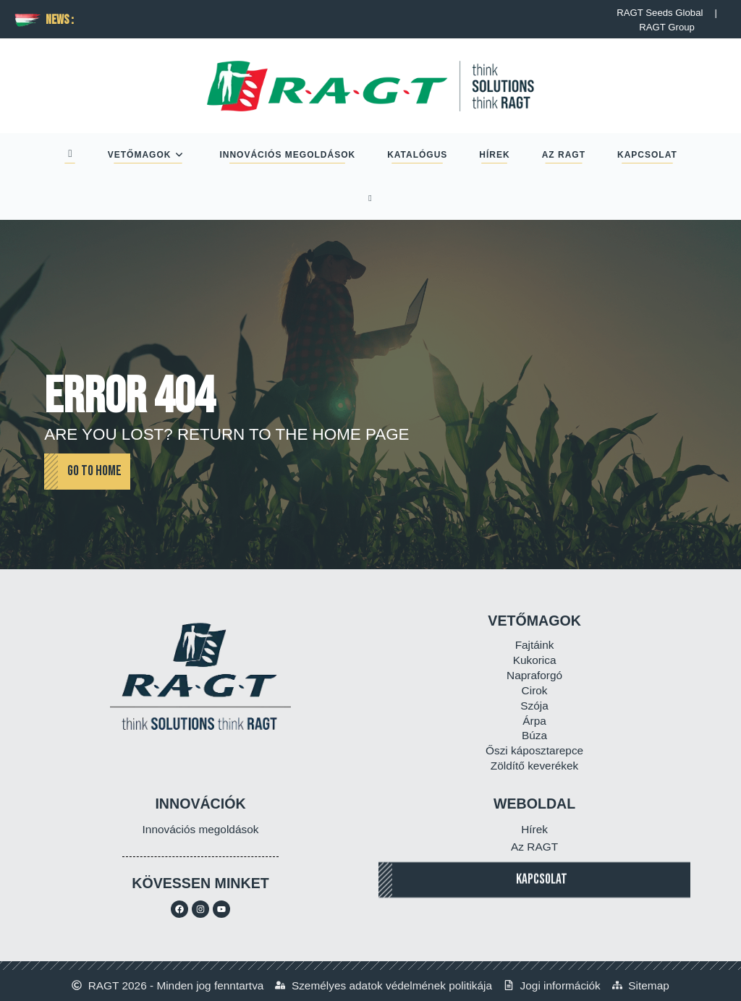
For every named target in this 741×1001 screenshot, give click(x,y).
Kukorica (534, 660)
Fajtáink (534, 645)
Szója (534, 705)
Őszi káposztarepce (534, 750)
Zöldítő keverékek (534, 765)
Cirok (535, 690)
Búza (534, 735)
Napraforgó (534, 675)
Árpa (534, 721)
